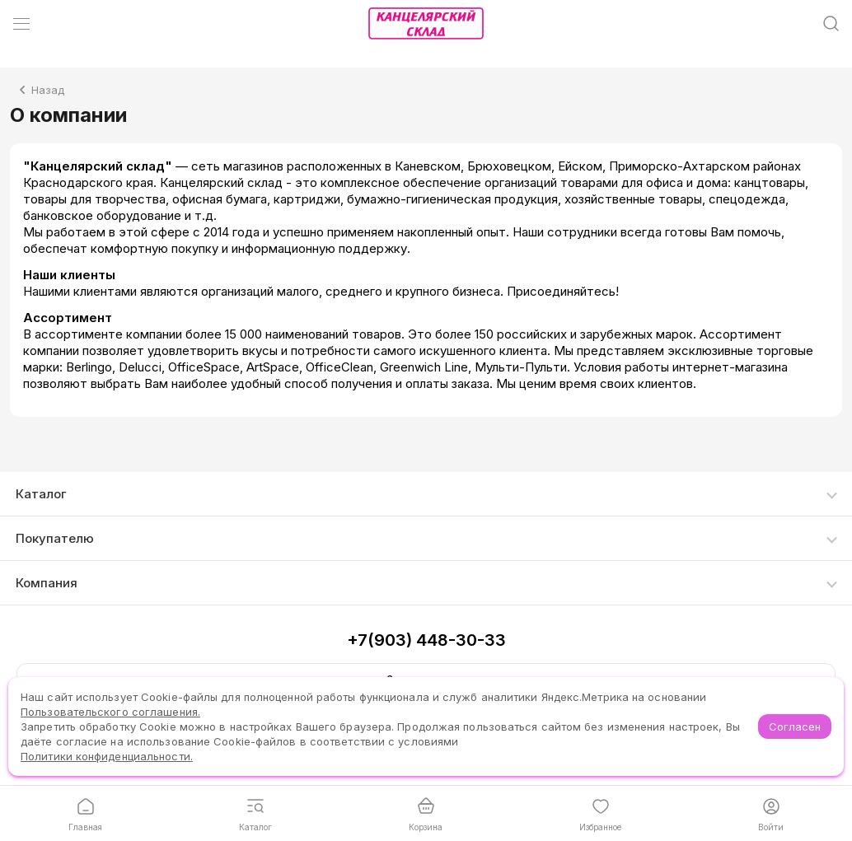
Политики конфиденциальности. (107, 756)
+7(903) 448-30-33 (426, 640)
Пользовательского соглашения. (110, 711)
